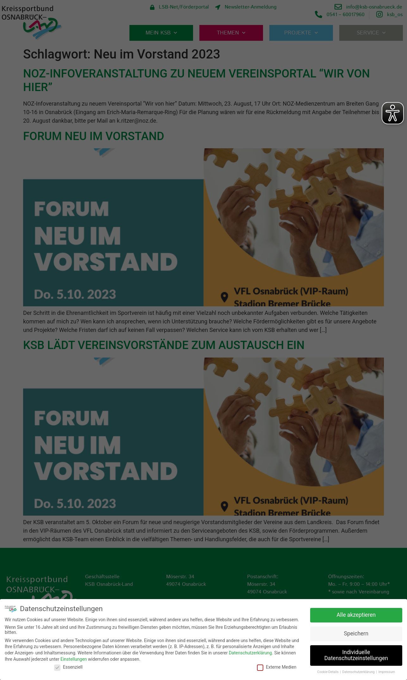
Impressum (386, 672)
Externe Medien (276, 667)
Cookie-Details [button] (328, 672)
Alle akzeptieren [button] (356, 615)
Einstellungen (73, 658)
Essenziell (68, 667)
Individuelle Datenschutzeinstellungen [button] (356, 655)
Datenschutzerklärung (250, 652)
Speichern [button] (356, 633)
